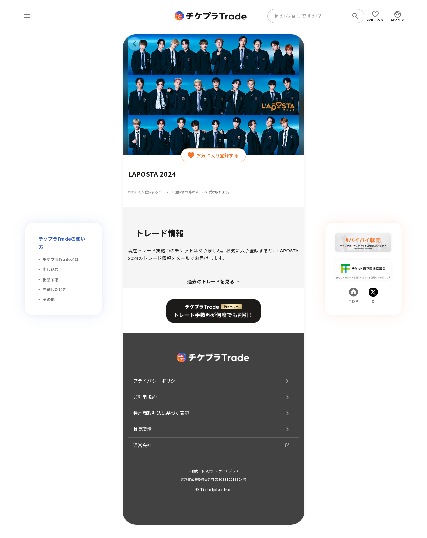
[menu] (27, 16)
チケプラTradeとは (61, 259)
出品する (51, 279)
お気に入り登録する (213, 155)
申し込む (51, 269)
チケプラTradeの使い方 (62, 242)
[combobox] (309, 16)
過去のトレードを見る (213, 281)
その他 (49, 299)
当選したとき (55, 289)
